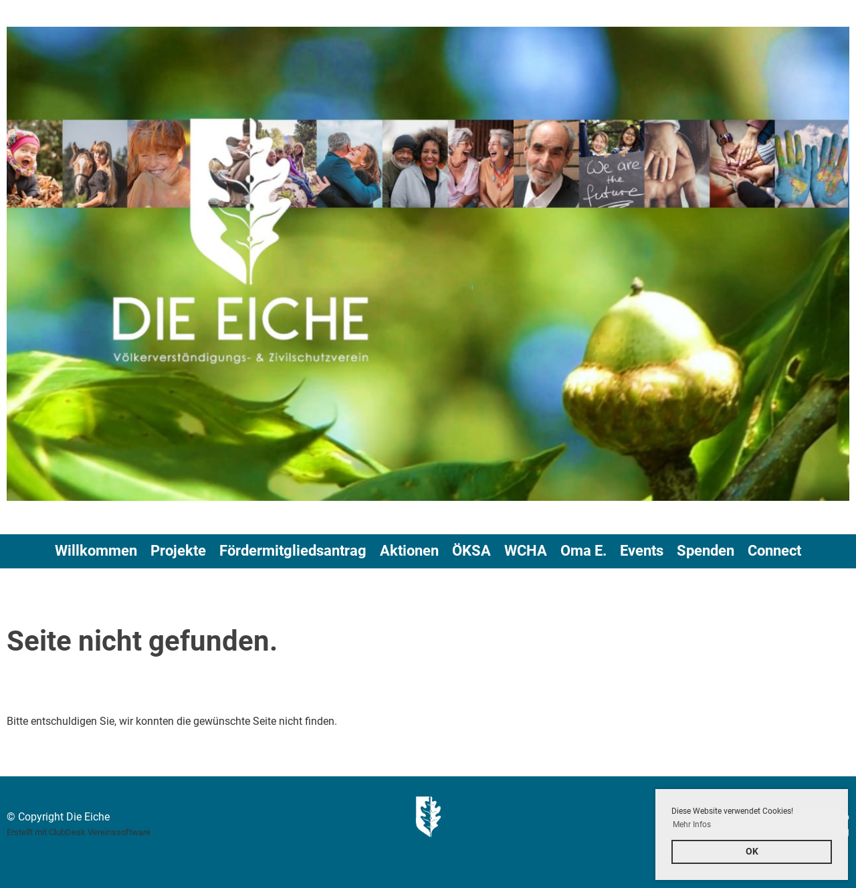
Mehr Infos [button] (692, 824)
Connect (774, 550)
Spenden (705, 550)
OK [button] (752, 851)
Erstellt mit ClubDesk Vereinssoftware (78, 832)
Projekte (178, 550)
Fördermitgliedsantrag (292, 550)
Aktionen (409, 550)
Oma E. (583, 550)
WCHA (525, 550)
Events (641, 550)
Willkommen (96, 550)
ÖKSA (471, 550)
